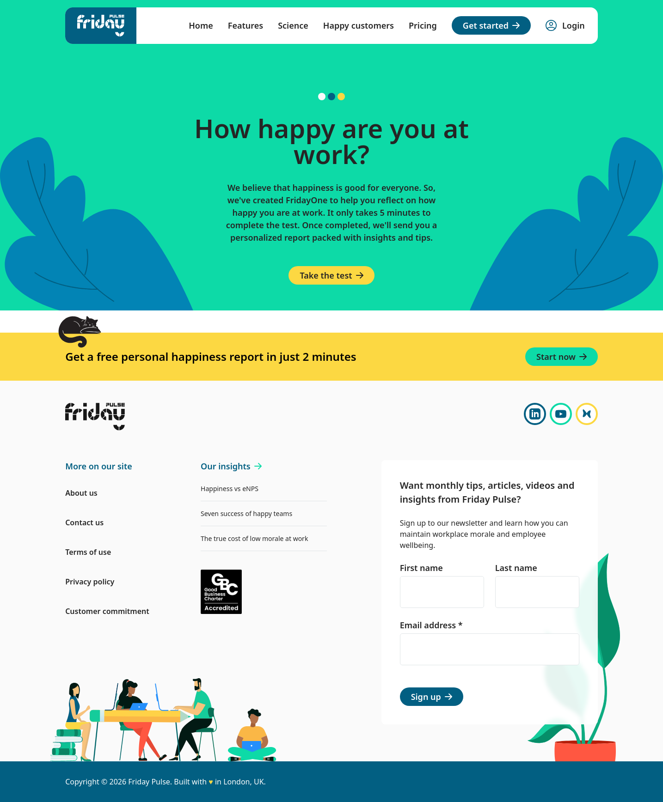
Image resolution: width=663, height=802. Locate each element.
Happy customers (358, 25)
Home (201, 25)
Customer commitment (107, 611)
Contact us (84, 522)
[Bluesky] (587, 414)
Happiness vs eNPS (229, 488)
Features (245, 25)
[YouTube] (561, 414)
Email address (431, 625)
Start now (561, 356)
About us (81, 493)
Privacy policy (89, 582)
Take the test (331, 275)
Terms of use (88, 552)
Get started (491, 25)
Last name (516, 567)
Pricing (423, 25)
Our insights (231, 466)
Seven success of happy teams (246, 513)
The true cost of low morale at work (254, 538)
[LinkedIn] (535, 414)
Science (293, 25)
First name (421, 567)
